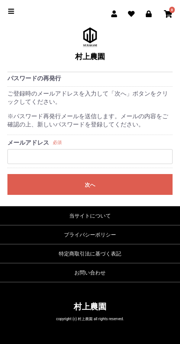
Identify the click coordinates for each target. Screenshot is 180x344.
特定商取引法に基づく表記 (90, 254)
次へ (90, 185)
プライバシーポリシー (90, 235)
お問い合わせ (90, 273)
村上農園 (90, 56)
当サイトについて (90, 216)
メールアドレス (28, 142)
